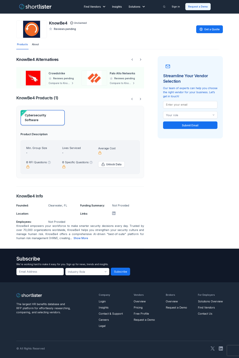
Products (22, 43)
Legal (102, 325)
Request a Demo (198, 6)
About (36, 43)
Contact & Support (111, 313)
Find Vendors (94, 6)
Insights (117, 6)
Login (102, 300)
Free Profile (141, 313)
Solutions (137, 6)
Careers (104, 319)
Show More (81, 237)
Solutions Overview (210, 300)
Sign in (176, 6)
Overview (140, 300)
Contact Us (205, 313)
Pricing (138, 307)
